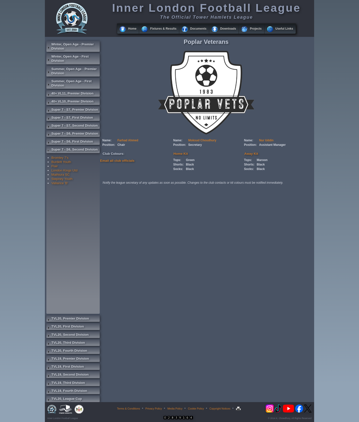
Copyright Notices (219, 408)
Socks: (178, 169)
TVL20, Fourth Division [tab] (66, 351)
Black (190, 164)
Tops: (177, 160)
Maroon (262, 160)
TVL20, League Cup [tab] (64, 399)
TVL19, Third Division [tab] (65, 383)
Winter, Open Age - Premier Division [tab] (70, 46)
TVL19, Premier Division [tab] (67, 359)
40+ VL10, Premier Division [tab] (69, 101)
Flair (54, 166)
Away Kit (251, 154)
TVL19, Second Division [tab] (67, 375)
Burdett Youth (61, 162)
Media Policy (174, 408)
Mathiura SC (60, 174)
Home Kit (181, 154)
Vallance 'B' (59, 183)
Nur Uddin (266, 140)
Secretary (195, 145)
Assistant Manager (272, 145)
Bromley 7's (59, 158)
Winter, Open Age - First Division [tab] (67, 59)
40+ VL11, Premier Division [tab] (69, 93)
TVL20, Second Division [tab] (67, 335)
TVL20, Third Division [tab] (65, 343)
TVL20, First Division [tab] (65, 327)
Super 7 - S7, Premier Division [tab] (72, 110)
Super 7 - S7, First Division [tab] (69, 118)
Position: (108, 145)
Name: (107, 140)
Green (190, 160)
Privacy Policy (153, 408)
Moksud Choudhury (202, 140)
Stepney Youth (62, 179)
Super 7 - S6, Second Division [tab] (72, 150)
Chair (121, 145)
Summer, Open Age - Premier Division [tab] (71, 71)
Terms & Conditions (128, 408)
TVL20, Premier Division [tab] (67, 319)
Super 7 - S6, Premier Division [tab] (72, 134)
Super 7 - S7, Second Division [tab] (72, 126)
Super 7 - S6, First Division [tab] (69, 142)
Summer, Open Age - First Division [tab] (68, 83)
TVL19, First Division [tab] (65, 367)
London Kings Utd (64, 170)
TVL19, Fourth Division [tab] (66, 391)
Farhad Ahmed (127, 140)
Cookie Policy (196, 408)
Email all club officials (117, 161)
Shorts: (178, 164)
